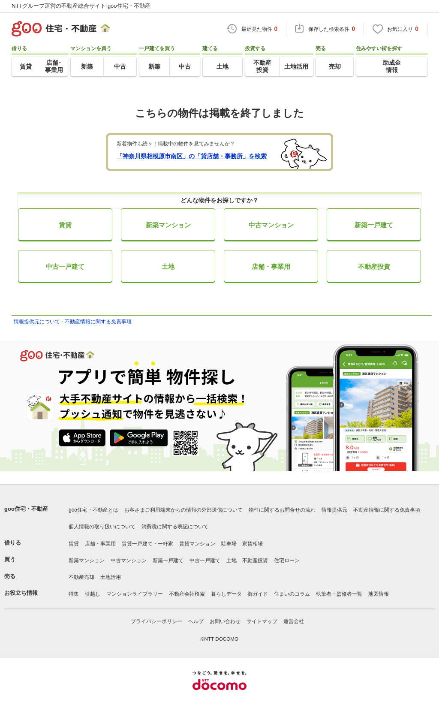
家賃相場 (252, 544)
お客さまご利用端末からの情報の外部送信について (183, 510)
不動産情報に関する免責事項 (98, 322)
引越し (92, 594)
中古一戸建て (65, 266)
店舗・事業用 (271, 266)
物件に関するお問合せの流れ (282, 510)
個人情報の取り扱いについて (102, 527)
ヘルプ (196, 621)
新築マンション (168, 225)
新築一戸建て (374, 225)
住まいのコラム (292, 594)
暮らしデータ (226, 594)
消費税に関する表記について (174, 527)
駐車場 (229, 544)
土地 (168, 266)
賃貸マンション (197, 544)
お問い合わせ (225, 621)
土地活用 (110, 577)
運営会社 (293, 621)
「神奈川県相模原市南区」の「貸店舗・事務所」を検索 (192, 156)
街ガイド (257, 594)
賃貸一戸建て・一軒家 (147, 544)
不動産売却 (81, 577)
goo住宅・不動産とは (93, 510)
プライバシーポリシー (156, 621)
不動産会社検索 (187, 594)
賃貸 (65, 225)
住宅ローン (287, 560)
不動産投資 (374, 266)
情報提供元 (334, 510)
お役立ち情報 (21, 593)
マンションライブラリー (134, 594)
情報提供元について (37, 322)
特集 (74, 594)
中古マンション (271, 225)
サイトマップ (262, 621)
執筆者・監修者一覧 (339, 594)
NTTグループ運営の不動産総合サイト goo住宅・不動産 (81, 6)
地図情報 (378, 594)
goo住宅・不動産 (26, 509)
